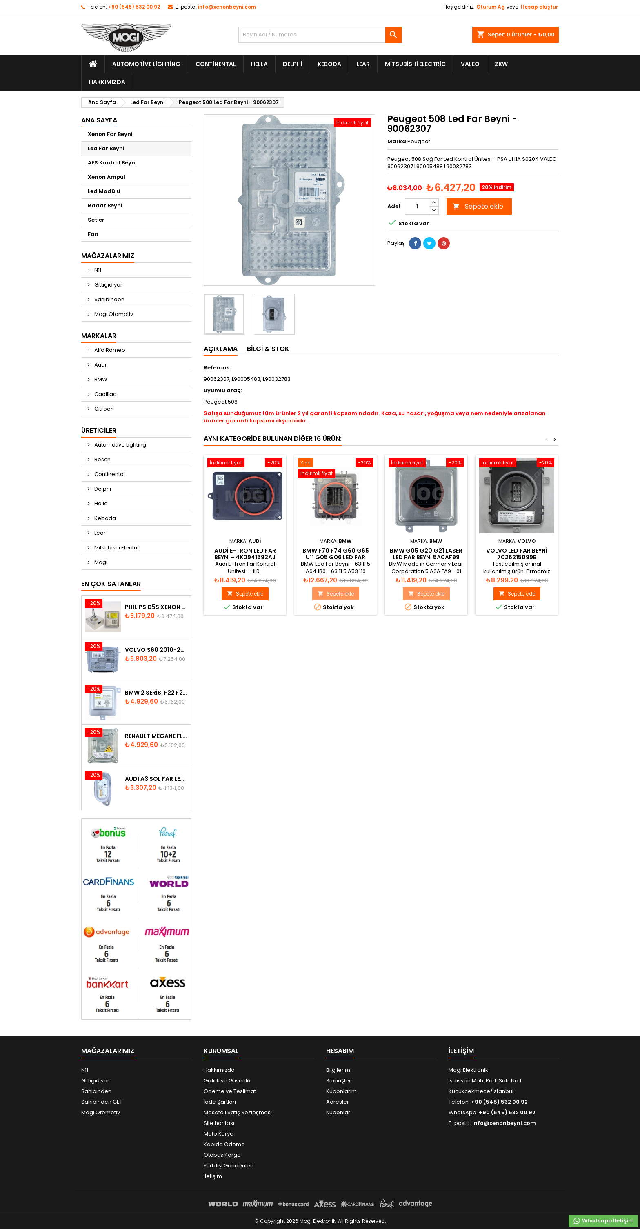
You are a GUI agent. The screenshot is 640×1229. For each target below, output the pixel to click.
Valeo (470, 64)
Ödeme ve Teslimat (230, 1091)
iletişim (213, 1176)
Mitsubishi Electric (415, 64)
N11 (97, 270)
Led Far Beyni (106, 148)
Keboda (329, 64)
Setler (96, 220)
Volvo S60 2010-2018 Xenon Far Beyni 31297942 (156, 650)
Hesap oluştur (539, 6)
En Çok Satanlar (111, 584)
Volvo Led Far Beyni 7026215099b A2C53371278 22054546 (517, 557)
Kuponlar (338, 1112)
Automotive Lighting (146, 64)
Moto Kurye (218, 1134)
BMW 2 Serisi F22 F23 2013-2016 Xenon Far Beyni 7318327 (156, 692)
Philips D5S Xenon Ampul (156, 607)
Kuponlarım (341, 1091)
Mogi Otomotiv (113, 314)
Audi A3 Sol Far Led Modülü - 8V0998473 (156, 779)
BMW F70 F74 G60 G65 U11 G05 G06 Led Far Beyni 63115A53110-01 (335, 557)
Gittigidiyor (107, 285)
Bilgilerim (338, 1070)
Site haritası (219, 1123)
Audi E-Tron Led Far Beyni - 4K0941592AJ (245, 554)
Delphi (292, 64)
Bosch (102, 459)
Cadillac (104, 394)
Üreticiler (98, 430)
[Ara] (320, 35)
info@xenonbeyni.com (227, 6)
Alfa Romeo (109, 350)
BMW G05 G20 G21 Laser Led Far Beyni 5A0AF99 (426, 554)
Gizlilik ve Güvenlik (227, 1081)
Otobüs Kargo (222, 1155)
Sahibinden (108, 299)
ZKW (501, 64)
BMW (100, 379)
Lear (363, 64)
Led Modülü (104, 191)
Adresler (337, 1102)
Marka (396, 141)
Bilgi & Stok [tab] (268, 348)
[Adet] (417, 206)
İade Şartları (220, 1102)
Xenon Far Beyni (110, 134)
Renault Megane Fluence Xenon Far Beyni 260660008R (156, 736)
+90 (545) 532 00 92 (134, 6)
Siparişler (338, 1081)
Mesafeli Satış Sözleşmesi (238, 1112)
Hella (259, 64)
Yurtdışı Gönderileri (228, 1165)
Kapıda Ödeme (224, 1144)
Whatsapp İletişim (603, 1221)
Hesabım (340, 1051)
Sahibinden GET (101, 1102)
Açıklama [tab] (221, 348)
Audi (99, 365)
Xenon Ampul (106, 177)
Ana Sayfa (99, 120)
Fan (93, 234)
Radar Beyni (105, 205)
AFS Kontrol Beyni (112, 163)
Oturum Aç (490, 6)
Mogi (100, 562)
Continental (216, 64)
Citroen (103, 409)
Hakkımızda (107, 82)
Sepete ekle (478, 206)
